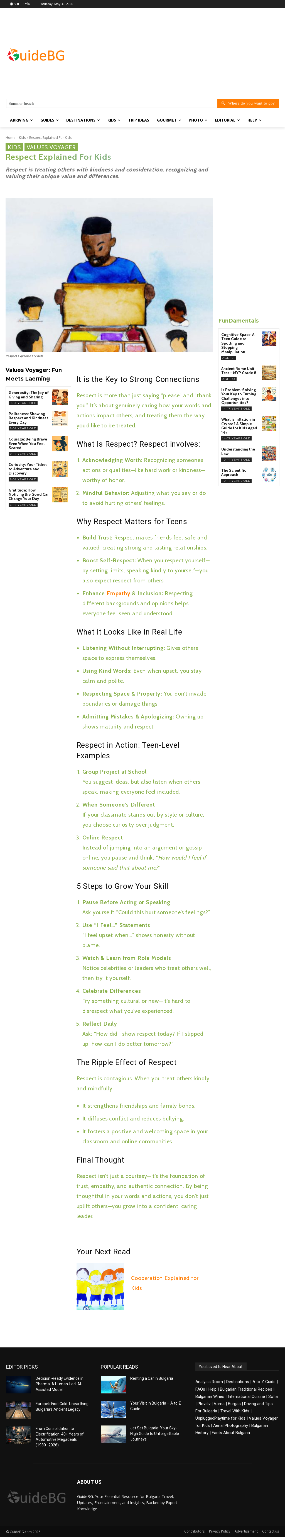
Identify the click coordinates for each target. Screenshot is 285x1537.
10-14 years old (236, 459)
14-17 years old (236, 408)
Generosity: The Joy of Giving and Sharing (29, 394)
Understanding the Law (238, 451)
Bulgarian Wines (209, 1396)
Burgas (234, 1403)
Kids (22, 137)
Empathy (119, 593)
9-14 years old (23, 403)
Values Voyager (51, 147)
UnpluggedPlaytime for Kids (220, 1418)
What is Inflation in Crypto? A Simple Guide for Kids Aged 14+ (239, 426)
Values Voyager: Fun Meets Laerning (34, 374)
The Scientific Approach (233, 472)
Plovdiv (204, 1403)
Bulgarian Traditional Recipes (246, 1389)
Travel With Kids (234, 1410)
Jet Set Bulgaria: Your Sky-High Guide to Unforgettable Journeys (154, 1433)
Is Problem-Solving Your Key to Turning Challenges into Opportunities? (238, 396)
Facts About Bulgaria (231, 1432)
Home (10, 137)
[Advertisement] (175, 55)
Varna (219, 1403)
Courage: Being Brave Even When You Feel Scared (28, 443)
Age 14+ (228, 379)
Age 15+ (228, 358)
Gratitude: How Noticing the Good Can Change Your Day (29, 494)
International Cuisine (246, 1396)
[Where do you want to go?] (248, 103)
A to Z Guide (264, 1381)
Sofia (273, 1396)
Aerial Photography (230, 1425)
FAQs (200, 1389)
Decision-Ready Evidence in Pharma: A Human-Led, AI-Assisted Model (59, 1383)
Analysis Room (209, 1381)
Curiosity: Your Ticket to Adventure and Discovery (28, 469)
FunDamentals (238, 321)
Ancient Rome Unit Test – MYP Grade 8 (238, 370)
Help (212, 1389)
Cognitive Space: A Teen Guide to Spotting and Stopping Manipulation (237, 343)
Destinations (237, 1381)
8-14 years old (23, 505)
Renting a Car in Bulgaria (151, 1378)
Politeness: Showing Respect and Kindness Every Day (28, 418)
